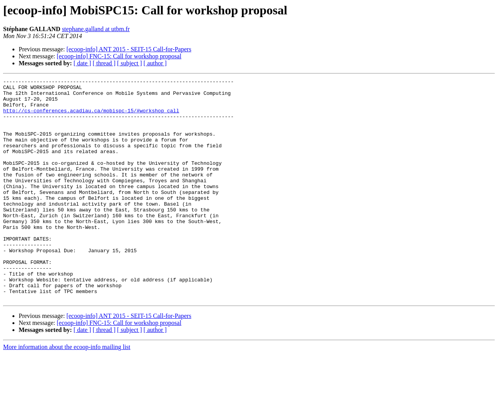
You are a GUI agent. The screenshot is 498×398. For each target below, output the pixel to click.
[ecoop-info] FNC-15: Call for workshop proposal (119, 56)
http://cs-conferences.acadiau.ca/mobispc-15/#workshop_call (91, 117)
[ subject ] (129, 63)
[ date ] (82, 63)
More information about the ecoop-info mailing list (66, 391)
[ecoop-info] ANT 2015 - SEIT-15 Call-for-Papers (129, 49)
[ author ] (155, 63)
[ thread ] (104, 63)
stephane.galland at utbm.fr (96, 29)
